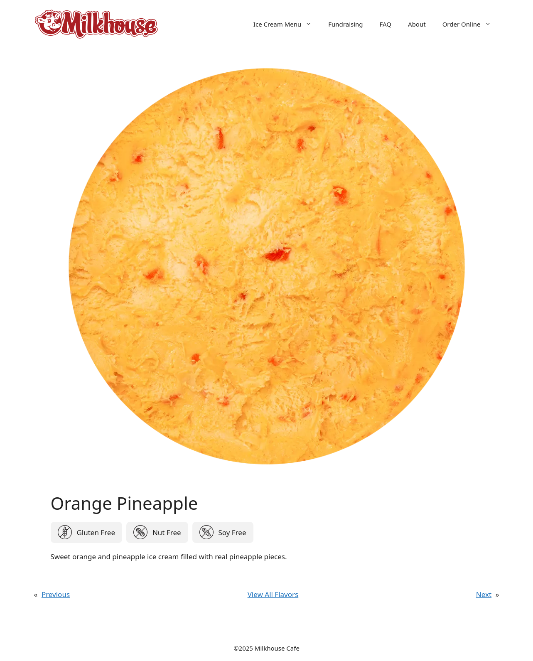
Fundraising (345, 24)
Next (483, 594)
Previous (56, 594)
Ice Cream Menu (286, 24)
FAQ (386, 24)
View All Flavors (273, 594)
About (417, 24)
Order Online (470, 24)
